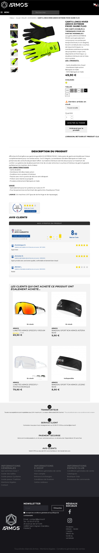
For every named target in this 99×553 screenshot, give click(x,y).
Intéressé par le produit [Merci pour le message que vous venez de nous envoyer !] (76, 129)
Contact (4, 485)
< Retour (11, 18)
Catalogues (72, 474)
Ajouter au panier (76, 123)
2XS (67, 90)
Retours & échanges (43, 476)
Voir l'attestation (21, 236)
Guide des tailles (8, 474)
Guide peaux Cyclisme (11, 476)
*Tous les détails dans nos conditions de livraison (79, 412)
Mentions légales (8, 482)
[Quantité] (68, 117)
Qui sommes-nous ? (10, 471)
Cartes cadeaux (41, 482)
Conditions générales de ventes (71, 549)
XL (86, 90)
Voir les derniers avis (64, 451)
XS (72, 91)
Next (14, 74)
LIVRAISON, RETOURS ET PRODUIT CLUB (77, 137)
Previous (14, 22)
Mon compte (39, 474)
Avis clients (18, 217)
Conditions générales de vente (47, 471)
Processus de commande (78, 479)
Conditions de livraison (44, 479)
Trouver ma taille (72, 108)
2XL (67, 95)
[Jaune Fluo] (66, 83)
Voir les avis (30, 211)
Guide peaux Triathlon (11, 479)
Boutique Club (73, 476)
